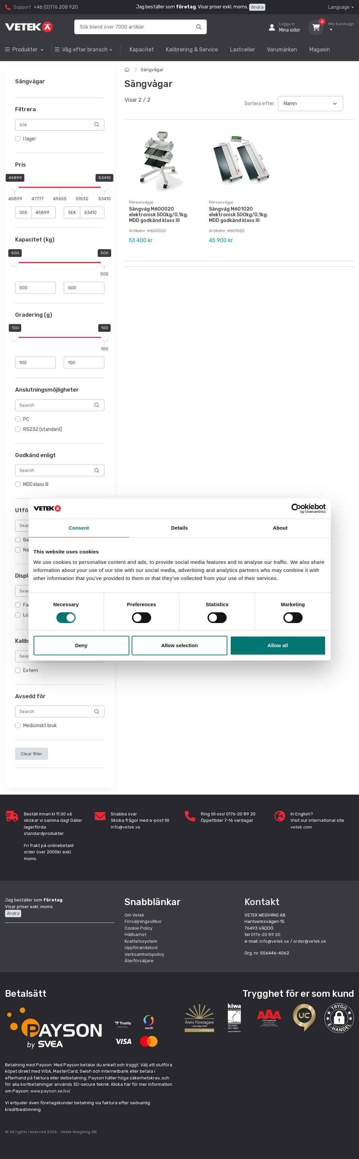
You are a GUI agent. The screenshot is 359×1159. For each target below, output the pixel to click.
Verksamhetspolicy (144, 954)
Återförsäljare (139, 960)
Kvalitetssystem (141, 941)
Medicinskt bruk (40, 726)
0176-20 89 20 (265, 934)
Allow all (278, 645)
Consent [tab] (79, 528)
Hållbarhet (135, 934)
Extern (30, 670)
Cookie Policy (138, 928)
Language (339, 7)
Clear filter (31, 753)
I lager (29, 139)
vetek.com (301, 827)
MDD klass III (35, 485)
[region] (59, 139)
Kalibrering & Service (192, 49)
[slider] (15, 187)
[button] (339, 1018)
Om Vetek (134, 915)
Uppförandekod (141, 947)
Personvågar (141, 202)
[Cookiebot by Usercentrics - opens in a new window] (296, 508)
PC (26, 419)
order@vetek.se (309, 941)
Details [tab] (179, 528)
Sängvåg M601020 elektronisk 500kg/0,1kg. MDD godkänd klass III (238, 214)
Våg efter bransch (81, 49)
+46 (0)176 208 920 (56, 7)
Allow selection (179, 645)
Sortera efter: (259, 103)
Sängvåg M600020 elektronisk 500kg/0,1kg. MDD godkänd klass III (158, 214)
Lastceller (242, 49)
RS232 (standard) (42, 429)
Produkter (22, 49)
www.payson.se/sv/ (50, 1091)
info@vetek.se (125, 827)
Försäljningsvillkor (143, 921)
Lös (27, 615)
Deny (81, 645)
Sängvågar (152, 69)
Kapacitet (142, 49)
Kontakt (261, 902)
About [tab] (280, 528)
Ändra (257, 7)
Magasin (319, 49)
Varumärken (282, 49)
